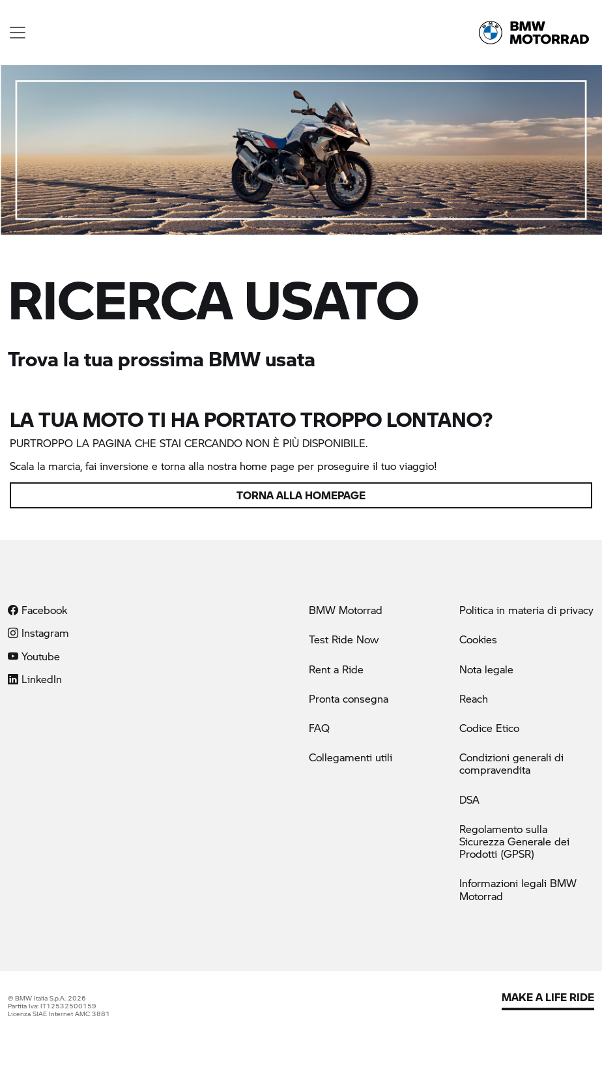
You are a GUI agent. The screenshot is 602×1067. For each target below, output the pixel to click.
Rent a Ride (336, 669)
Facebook (37, 610)
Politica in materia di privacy (526, 610)
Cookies (478, 639)
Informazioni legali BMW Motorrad (518, 889)
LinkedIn (35, 679)
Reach (473, 698)
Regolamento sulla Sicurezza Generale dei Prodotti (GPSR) (514, 841)
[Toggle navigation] (17, 32)
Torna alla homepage (301, 495)
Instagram (38, 632)
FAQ (319, 728)
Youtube (34, 656)
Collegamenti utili (350, 757)
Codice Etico (489, 728)
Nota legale (486, 669)
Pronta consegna (348, 698)
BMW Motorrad (345, 610)
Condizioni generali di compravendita (511, 763)
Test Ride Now (344, 639)
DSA (469, 799)
